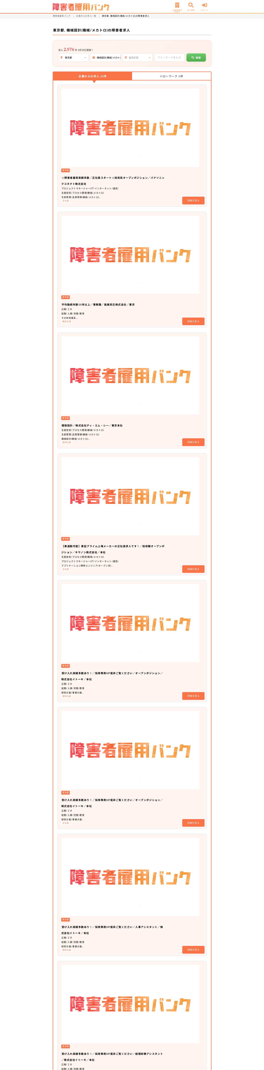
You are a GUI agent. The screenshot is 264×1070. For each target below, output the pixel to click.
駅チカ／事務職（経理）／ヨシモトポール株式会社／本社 (147, 684)
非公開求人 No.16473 (118, 889)
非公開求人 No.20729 (118, 725)
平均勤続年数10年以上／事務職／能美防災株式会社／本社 (147, 602)
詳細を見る (193, 120)
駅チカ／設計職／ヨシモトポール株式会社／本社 (140, 643)
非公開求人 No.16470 (118, 930)
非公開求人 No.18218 (118, 848)
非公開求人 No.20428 (118, 766)
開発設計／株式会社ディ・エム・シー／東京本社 (139, 185)
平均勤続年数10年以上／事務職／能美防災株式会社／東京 (147, 144)
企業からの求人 (93, 76)
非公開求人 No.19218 (118, 807)
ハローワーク (171, 76)
